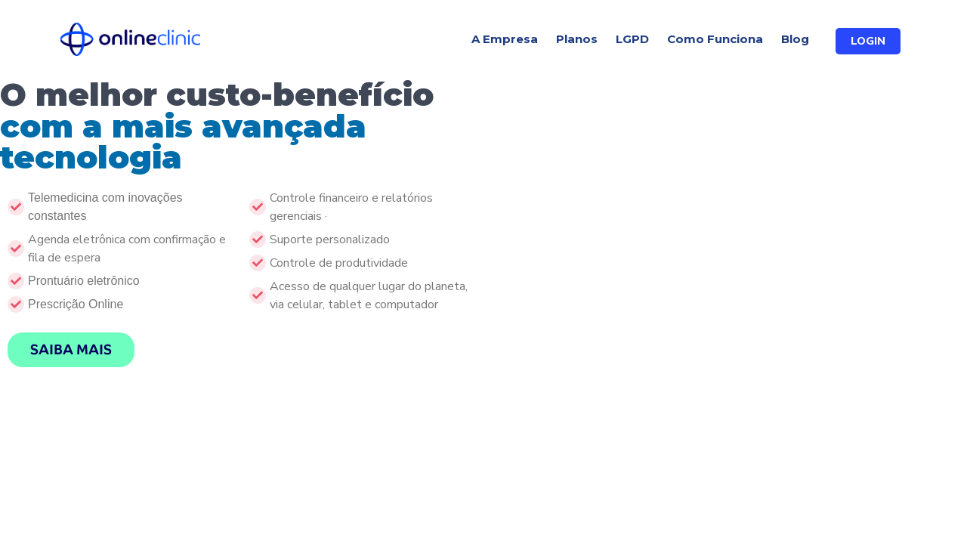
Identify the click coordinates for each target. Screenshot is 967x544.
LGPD (632, 39)
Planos (577, 39)
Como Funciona (715, 39)
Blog (795, 39)
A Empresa (504, 39)
